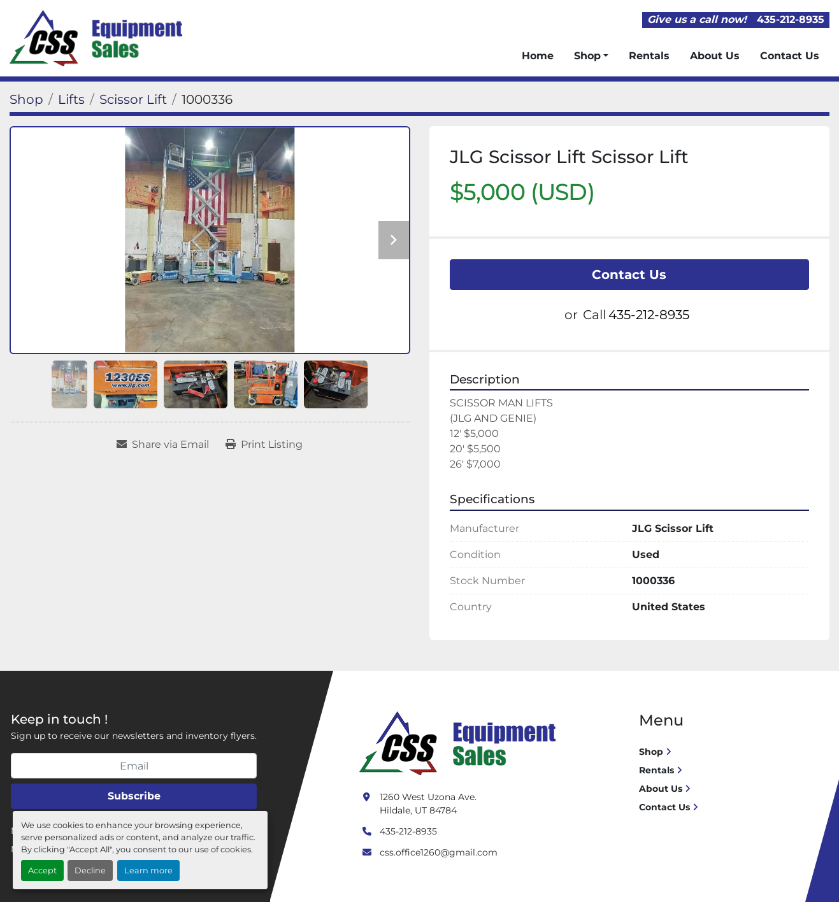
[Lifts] (71, 99)
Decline (90, 870)
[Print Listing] (264, 445)
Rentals (649, 56)
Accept (42, 870)
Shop (587, 56)
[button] (591, 56)
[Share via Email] (162, 445)
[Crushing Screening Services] (460, 742)
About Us (715, 56)
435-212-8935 (790, 19)
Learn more (148, 870)
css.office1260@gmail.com (439, 852)
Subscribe (134, 796)
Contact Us (789, 56)
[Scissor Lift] (133, 99)
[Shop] (26, 99)
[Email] (134, 765)
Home (538, 56)
